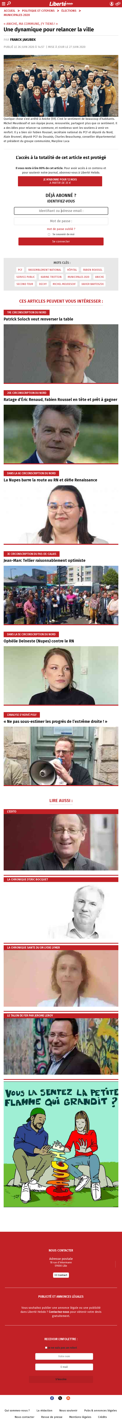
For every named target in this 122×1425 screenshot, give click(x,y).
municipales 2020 (78, 276)
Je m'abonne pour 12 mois (60, 181)
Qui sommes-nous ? (17, 1410)
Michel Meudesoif (64, 284)
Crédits (102, 1417)
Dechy (43, 284)
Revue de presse (51, 1417)
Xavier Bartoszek (92, 284)
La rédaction (44, 1410)
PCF (20, 269)
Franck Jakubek (23, 40)
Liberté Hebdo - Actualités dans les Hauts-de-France (61, 3)
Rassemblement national (44, 269)
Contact (62, 1275)
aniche (99, 276)
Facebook (52, 1398)
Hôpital (72, 269)
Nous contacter (24, 1417)
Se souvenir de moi (63, 234)
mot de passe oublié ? (61, 229)
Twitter (60, 1398)
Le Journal (118, 3)
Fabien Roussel (92, 269)
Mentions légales (80, 1417)
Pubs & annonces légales (100, 1410)
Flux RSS (68, 1398)
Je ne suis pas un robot (61, 1347)
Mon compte (112, 3)
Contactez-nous (59, 1312)
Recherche (9, 3)
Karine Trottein (51, 276)
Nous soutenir (68, 1410)
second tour (25, 284)
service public (25, 276)
